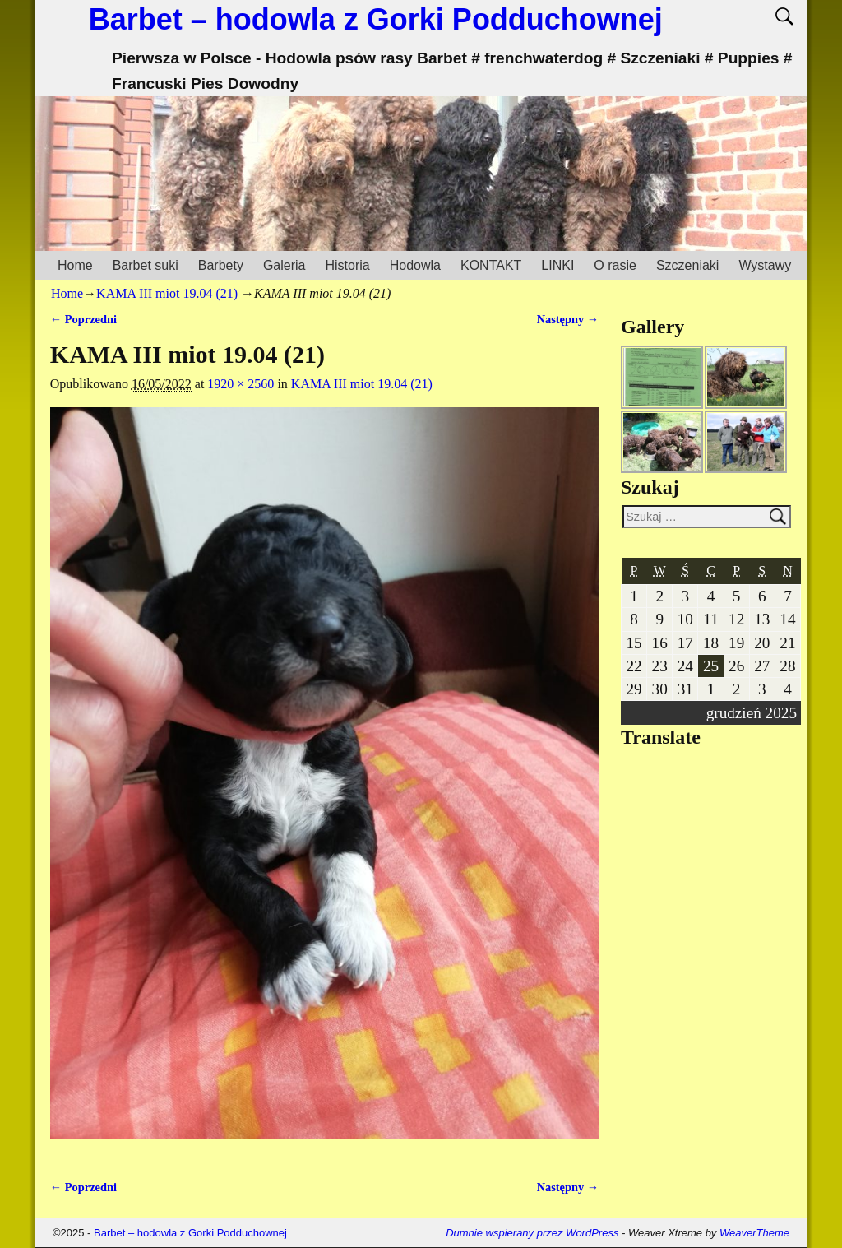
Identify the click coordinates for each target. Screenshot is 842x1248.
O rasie (615, 265)
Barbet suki (145, 265)
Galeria (284, 265)
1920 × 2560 (240, 384)
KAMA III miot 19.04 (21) (167, 293)
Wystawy (764, 265)
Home (75, 265)
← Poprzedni (83, 319)
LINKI (557, 265)
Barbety (220, 265)
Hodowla (415, 265)
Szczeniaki (687, 265)
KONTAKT (490, 265)
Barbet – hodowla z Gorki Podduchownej (376, 19)
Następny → (568, 319)
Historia (347, 265)
